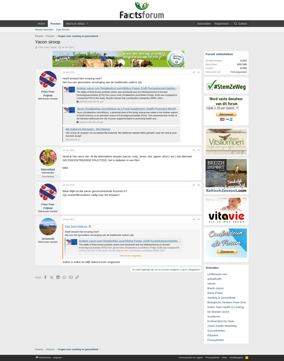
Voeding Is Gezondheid (221, 297)
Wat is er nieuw (75, 23)
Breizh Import (215, 288)
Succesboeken (216, 330)
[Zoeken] (240, 23)
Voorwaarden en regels (191, 357)
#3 (198, 185)
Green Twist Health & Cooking (225, 307)
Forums (55, 23)
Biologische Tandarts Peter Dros (226, 302)
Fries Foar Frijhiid (47, 47)
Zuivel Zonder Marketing (222, 325)
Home (41, 23)
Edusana (212, 335)
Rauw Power (215, 292)
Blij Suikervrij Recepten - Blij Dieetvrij (88, 129)
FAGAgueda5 (239, 71)
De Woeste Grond (218, 311)
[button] (87, 23)
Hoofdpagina (236, 357)
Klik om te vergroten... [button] (131, 255)
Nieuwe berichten (44, 29)
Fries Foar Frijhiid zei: (76, 226)
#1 (198, 72)
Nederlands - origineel (49, 357)
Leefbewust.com (217, 274)
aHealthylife (214, 278)
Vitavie (211, 283)
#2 (198, 150)
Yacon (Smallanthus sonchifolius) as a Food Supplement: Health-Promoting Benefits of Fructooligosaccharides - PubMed (149, 108)
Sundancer (214, 316)
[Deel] (193, 72)
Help (224, 357)
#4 (198, 219)
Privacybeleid (215, 339)
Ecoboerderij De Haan (220, 321)
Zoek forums (62, 29)
